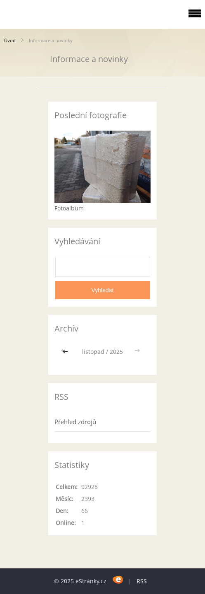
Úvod (10, 40)
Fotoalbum (69, 208)
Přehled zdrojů (75, 421)
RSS (142, 581)
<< (66, 351)
